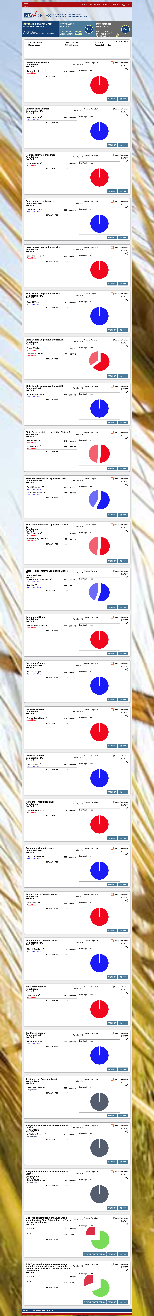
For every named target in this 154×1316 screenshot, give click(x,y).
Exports (116, 5)
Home (84, 5)
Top (123, 99)
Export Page (122, 41)
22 (87, 29)
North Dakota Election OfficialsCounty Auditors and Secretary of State (71, 15)
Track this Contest (121, 63)
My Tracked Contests (100, 5)
